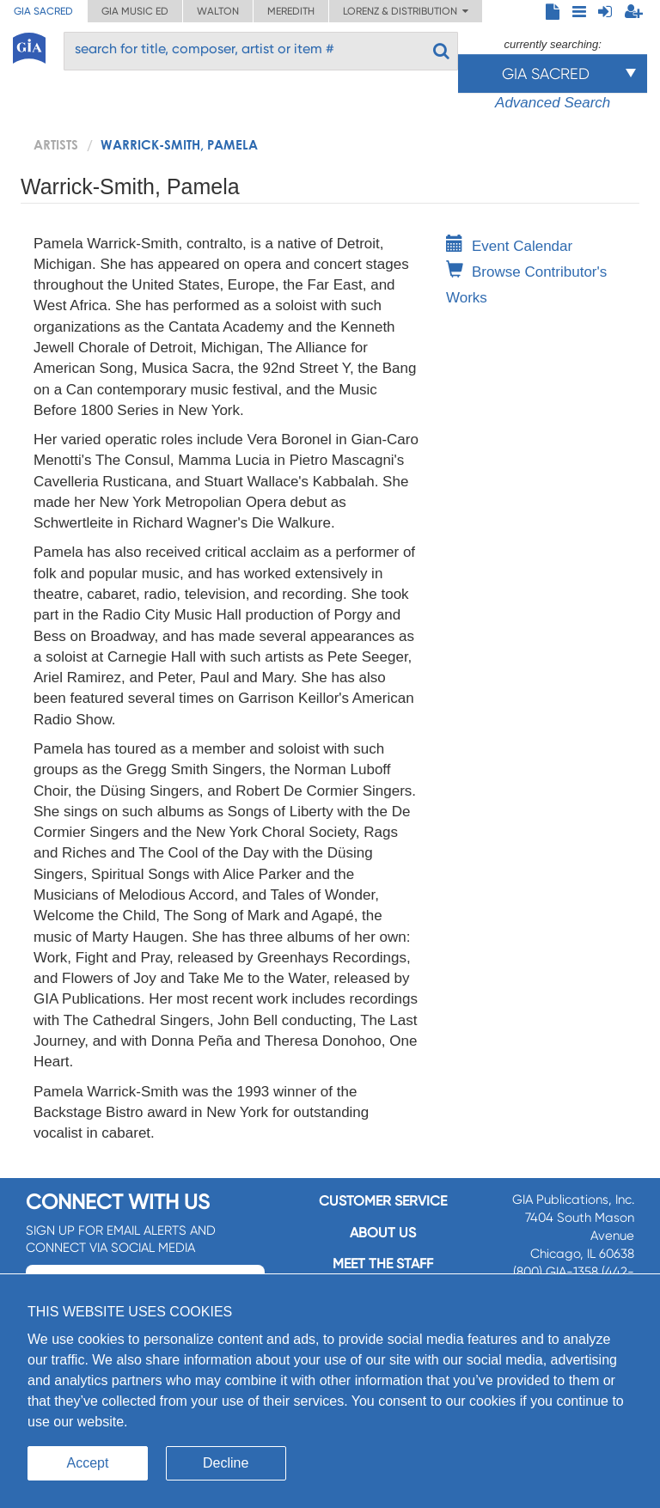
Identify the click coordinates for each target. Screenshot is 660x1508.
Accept (88, 1463)
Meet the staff (383, 1263)
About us (383, 1232)
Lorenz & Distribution (405, 11)
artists (56, 144)
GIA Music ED (134, 11)
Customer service (383, 1201)
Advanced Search (552, 103)
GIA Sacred (43, 11)
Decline (225, 1463)
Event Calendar (509, 246)
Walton (218, 11)
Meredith (291, 11)
